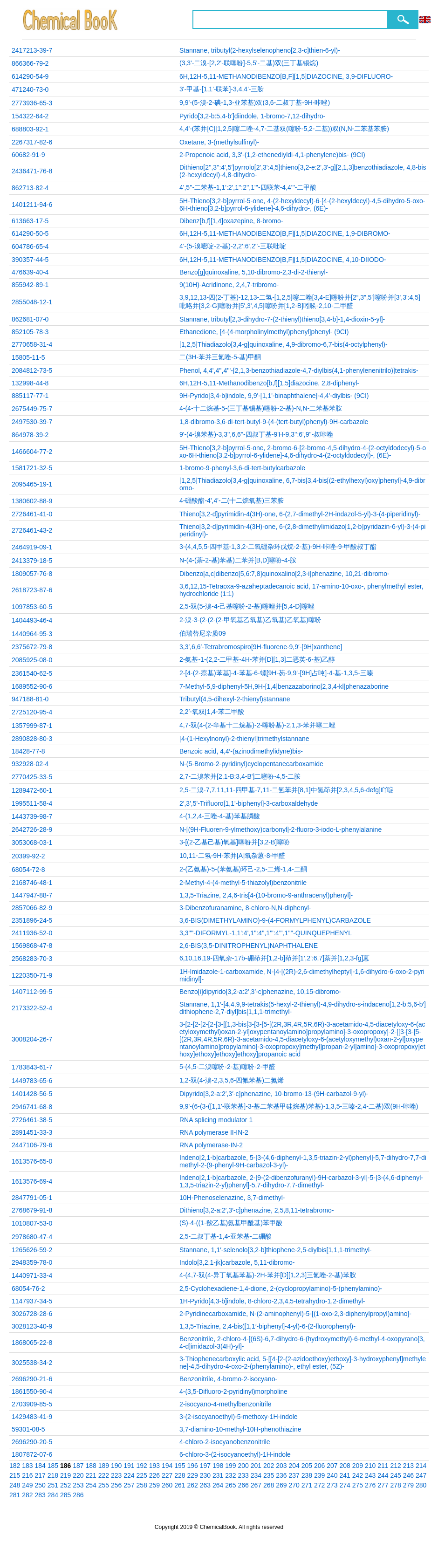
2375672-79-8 (32, 647)
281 (14, 1495)
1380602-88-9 (32, 501)
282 (27, 1495)
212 (395, 1465)
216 (27, 1475)
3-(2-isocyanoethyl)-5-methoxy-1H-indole (238, 1416)
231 (217, 1475)
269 (281, 1485)
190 (116, 1465)
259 (154, 1485)
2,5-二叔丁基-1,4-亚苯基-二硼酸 (225, 1236)
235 (268, 1475)
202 (268, 1465)
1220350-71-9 (32, 975)
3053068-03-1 (32, 842)
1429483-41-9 (32, 1416)
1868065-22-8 (32, 1342)
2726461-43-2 (32, 530)
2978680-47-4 (32, 1237)
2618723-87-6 (32, 590)
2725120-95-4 (32, 712)
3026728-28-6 (32, 1313)
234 (256, 1475)
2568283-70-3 (32, 958)
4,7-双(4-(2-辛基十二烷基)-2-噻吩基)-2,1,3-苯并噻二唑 (257, 725)
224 (128, 1475)
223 (116, 1475)
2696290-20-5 (32, 1442)
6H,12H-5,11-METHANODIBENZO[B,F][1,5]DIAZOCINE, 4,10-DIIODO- (282, 259)
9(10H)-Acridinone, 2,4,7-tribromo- (229, 284)
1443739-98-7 (32, 816)
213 (408, 1465)
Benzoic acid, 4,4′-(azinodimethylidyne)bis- (241, 751)
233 (243, 1475)
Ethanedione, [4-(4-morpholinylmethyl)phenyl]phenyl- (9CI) (264, 332)
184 (40, 1465)
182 (14, 1465)
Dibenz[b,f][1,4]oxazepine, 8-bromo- (231, 221)
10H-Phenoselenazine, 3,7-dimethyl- (232, 1197)
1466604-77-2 (32, 451)
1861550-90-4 (32, 1391)
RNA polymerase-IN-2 (211, 1145)
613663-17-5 (30, 221)
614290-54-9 (30, 76)
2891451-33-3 (32, 1132)
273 (332, 1485)
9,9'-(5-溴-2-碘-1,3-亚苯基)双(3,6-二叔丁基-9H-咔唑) (254, 102)
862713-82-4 (30, 188)
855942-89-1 (30, 284)
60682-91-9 (28, 154)
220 (78, 1475)
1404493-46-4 (32, 620)
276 (370, 1485)
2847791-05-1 (32, 1197)
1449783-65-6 (32, 1080)
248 (14, 1485)
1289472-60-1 (32, 790)
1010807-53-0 (32, 1223)
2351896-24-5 (32, 920)
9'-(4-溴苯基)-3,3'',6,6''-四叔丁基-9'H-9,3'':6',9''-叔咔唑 (256, 434)
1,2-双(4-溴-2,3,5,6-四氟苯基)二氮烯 (231, 1080)
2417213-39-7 (32, 50)
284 (53, 1495)
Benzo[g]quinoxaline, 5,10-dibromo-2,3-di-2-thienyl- (253, 272)
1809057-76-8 (32, 573)
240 (332, 1475)
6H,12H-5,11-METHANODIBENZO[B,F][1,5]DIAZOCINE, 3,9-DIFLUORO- (286, 76)
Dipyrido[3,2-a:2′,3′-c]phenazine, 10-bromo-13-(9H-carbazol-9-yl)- (273, 1093)
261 (179, 1485)
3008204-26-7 (32, 1039)
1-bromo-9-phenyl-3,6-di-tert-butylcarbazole (242, 468)
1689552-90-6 (32, 686)
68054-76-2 (28, 1288)
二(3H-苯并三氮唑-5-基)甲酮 (220, 357)
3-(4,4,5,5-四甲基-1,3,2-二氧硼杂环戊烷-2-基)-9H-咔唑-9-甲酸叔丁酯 (277, 546)
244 (382, 1475)
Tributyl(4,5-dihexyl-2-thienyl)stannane (234, 699)
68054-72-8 (28, 869)
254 (91, 1485)
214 (421, 1465)
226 (154, 1475)
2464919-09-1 (32, 547)
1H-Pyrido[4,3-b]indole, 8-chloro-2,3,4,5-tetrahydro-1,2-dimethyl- (272, 1301)
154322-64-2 (30, 116)
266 (243, 1485)
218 (53, 1475)
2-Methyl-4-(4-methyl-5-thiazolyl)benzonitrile (243, 882)
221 (91, 1475)
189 (103, 1465)
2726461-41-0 (32, 514)
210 (370, 1465)
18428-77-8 (28, 751)
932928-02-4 (30, 764)
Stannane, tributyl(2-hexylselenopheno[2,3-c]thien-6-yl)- (259, 50)
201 (256, 1465)
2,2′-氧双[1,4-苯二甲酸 (211, 711)
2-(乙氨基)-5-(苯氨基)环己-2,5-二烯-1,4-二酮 (243, 869)
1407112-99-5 (32, 991)
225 (142, 1475)
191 (128, 1465)
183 (27, 1465)
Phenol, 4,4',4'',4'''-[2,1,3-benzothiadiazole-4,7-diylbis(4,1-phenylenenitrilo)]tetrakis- (298, 370)
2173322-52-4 (32, 1008)
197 (205, 1465)
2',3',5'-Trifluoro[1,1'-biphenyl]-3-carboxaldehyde (248, 803)
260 (167, 1485)
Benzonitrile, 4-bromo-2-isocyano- (228, 1379)
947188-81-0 (30, 699)
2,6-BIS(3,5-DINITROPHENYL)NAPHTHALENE (248, 945)
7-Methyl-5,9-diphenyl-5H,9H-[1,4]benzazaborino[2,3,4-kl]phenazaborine (284, 686)
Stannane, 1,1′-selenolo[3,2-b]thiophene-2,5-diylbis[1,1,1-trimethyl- (275, 1250)
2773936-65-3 (32, 103)
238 (306, 1475)
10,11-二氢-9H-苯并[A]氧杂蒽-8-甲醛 (232, 855)
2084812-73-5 (32, 370)
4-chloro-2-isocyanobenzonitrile (224, 1442)
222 (103, 1475)
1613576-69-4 (32, 1181)
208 (345, 1465)
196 (192, 1465)
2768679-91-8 (32, 1210)
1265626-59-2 (32, 1250)
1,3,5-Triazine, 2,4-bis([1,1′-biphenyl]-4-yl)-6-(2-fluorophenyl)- (267, 1326)
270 (294, 1485)
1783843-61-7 (32, 1067)
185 (53, 1465)
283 (40, 1495)
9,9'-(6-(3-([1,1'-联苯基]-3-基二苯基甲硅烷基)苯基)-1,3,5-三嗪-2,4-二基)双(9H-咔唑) (298, 1106)
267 (256, 1485)
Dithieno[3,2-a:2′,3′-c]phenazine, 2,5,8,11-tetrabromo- (256, 1210)
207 (332, 1465)
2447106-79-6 (32, 1145)
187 (78, 1465)
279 (408, 1485)
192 (142, 1465)
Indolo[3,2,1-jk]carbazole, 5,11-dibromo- (236, 1262)
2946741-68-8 (32, 1106)
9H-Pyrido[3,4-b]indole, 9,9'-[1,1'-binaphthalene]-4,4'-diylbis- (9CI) (274, 395)
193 (154, 1465)
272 (319, 1485)
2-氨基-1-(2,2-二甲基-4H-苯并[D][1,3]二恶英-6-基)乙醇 (257, 659)
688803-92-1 (30, 129)
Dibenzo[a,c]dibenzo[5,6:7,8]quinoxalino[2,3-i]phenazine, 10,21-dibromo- (284, 573)
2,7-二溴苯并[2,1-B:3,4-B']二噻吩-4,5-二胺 (240, 776)
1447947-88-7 (32, 895)
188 (91, 1465)
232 (230, 1475)
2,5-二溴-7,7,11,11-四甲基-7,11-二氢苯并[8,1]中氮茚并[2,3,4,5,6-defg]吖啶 (286, 790)
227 (167, 1475)
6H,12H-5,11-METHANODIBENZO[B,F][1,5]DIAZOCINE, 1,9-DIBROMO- (284, 233)
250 (40, 1485)
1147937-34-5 (32, 1301)
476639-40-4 (30, 272)
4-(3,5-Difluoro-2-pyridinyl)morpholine (233, 1391)
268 (268, 1485)
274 (345, 1485)
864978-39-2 (30, 435)
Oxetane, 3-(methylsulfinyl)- (219, 142)
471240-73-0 (30, 89)
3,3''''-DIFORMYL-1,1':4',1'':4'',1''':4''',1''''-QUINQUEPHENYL (265, 933)
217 (40, 1475)
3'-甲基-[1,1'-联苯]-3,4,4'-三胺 (221, 89)
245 (395, 1475)
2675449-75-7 (32, 408)
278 (395, 1485)
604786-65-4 (30, 246)
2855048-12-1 (32, 302)
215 (14, 1475)
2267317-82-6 (32, 142)
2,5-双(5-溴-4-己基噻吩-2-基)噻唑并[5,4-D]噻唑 (247, 606)
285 (65, 1495)
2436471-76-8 (32, 171)
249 (27, 1485)
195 (179, 1465)
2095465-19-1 (32, 484)
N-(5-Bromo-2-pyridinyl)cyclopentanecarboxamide (251, 764)
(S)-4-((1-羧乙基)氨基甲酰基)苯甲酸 (230, 1223)
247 (421, 1475)
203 (281, 1465)
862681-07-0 (30, 319)
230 (205, 1475)
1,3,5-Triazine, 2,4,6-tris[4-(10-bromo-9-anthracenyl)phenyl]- (266, 895)
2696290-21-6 (32, 1379)
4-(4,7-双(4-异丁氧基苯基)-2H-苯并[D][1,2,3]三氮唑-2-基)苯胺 (267, 1275)
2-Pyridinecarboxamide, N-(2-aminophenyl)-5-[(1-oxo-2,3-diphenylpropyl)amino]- (295, 1313)
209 (357, 1465)
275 (357, 1485)
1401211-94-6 (32, 204)
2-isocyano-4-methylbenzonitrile (225, 1404)
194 (167, 1465)
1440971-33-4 (32, 1275)
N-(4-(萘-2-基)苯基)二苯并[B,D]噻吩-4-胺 (237, 560)
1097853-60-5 (32, 606)
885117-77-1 (30, 395)
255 (103, 1485)
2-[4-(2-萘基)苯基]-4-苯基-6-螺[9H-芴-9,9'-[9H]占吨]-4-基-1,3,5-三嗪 (276, 673)
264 (217, 1485)
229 (192, 1475)
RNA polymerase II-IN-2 (213, 1132)
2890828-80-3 (32, 738)
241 (345, 1475)
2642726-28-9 (32, 829)
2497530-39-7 (32, 421)
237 (294, 1475)
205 (306, 1465)
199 (230, 1465)
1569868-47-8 (32, 945)
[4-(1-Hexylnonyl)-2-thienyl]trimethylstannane (244, 738)
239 (319, 1475)
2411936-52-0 (32, 933)
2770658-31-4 (32, 344)
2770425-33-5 (32, 777)
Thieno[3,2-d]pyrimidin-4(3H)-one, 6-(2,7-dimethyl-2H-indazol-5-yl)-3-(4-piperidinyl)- (299, 514)
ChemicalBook (71, 19)
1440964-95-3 (32, 633)
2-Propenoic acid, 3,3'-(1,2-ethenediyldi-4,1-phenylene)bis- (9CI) (272, 154)
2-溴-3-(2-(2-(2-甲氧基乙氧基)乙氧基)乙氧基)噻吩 (250, 620)
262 (192, 1485)
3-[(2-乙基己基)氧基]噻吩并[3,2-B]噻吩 (234, 842)
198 (217, 1465)
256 (116, 1485)
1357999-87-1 (32, 725)
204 (294, 1465)
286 (78, 1495)
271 (306, 1485)
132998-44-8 (30, 383)
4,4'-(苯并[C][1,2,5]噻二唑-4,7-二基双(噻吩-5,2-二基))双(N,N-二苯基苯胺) (284, 128)
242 (357, 1475)
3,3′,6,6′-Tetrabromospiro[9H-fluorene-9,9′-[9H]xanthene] (260, 647)
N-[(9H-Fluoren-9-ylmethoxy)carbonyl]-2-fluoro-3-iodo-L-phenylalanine (280, 829)
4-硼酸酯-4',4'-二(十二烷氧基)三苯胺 (231, 500)
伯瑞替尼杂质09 (202, 633)
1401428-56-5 (32, 1093)
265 (230, 1485)
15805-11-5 (28, 357)
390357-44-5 (30, 259)
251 (53, 1485)
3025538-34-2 (32, 1362)
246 (408, 1475)
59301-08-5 (28, 1429)
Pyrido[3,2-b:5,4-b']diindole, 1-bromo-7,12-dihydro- (252, 116)
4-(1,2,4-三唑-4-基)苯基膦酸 (219, 816)
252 (65, 1485)
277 (382, 1485)
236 (281, 1475)
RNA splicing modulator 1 (216, 1120)
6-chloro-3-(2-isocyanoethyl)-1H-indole (235, 1454)
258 (142, 1485)
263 (205, 1485)
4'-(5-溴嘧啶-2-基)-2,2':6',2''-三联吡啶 (232, 246)
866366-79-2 (30, 63)
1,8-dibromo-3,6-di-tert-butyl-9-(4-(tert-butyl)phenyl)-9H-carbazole (273, 421)
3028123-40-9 (32, 1326)
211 (382, 1465)
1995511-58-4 (32, 803)
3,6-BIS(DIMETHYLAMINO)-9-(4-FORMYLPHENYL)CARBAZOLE (275, 920)
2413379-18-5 (32, 560)
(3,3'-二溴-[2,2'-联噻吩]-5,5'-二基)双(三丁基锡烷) (248, 63)
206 (319, 1465)
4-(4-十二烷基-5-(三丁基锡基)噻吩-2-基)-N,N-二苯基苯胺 (260, 408)
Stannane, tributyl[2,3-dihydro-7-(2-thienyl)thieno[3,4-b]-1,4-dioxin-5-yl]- (282, 319)
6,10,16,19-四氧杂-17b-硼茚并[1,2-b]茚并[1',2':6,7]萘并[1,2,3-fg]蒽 (274, 958)
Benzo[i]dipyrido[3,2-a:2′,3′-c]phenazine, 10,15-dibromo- (260, 991)
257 (128, 1485)
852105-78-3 (30, 332)
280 (421, 1485)
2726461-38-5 (32, 1120)
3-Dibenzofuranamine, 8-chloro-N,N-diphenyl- (245, 908)
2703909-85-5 (32, 1404)
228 (179, 1475)
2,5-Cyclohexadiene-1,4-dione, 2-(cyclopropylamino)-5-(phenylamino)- (280, 1288)
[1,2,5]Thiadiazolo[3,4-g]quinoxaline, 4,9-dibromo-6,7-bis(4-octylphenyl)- (283, 344)
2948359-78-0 (32, 1262)
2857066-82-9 (32, 908)
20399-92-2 (28, 856)
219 (65, 1475)
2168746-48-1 (32, 882)
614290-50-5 (30, 233)
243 (370, 1475)
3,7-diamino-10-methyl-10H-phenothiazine (240, 1429)
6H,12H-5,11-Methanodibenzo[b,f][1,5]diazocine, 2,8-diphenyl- (269, 383)
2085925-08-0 (32, 660)
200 (243, 1465)
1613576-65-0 (32, 1161)
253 (78, 1485)
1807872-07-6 (32, 1454)
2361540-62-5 (32, 673)
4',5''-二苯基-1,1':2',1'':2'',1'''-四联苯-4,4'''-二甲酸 (248, 187)
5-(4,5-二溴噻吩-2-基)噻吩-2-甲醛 (227, 1066)
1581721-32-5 (32, 468)
